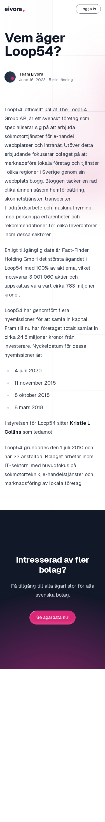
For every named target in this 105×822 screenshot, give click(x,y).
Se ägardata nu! (52, 617)
